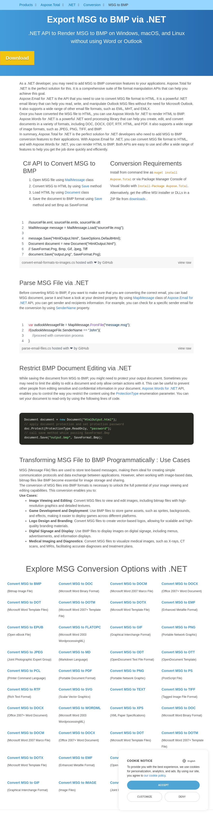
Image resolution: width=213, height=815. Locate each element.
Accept (163, 785)
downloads (137, 199)
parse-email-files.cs (37, 348)
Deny (182, 796)
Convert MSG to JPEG (25, 652)
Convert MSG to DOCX (180, 584)
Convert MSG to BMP (24, 584)
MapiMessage (143, 298)
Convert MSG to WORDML (80, 708)
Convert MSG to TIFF (178, 689)
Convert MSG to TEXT (127, 689)
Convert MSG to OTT (178, 652)
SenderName (66, 308)
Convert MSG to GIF (126, 627)
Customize (144, 796)
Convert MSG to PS (177, 671)
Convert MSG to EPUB (25, 627)
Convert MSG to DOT (24, 602)
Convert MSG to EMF (178, 602)
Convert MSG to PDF (75, 671)
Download (17, 58)
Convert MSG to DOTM (77, 602)
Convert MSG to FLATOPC (80, 627)
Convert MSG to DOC (76, 584)
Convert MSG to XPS (127, 708)
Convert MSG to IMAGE (78, 783)
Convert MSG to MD (75, 652)
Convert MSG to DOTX (128, 602)
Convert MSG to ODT (127, 652)
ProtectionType (127, 393)
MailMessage (75, 180)
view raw (184, 262)
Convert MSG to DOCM (128, 584)
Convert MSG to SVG (75, 689)
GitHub (107, 262)
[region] (106, 238)
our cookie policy (155, 775)
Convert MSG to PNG (179, 627)
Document (72, 192)
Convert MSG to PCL (24, 671)
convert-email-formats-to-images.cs (49, 262)
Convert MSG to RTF (23, 689)
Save (85, 186)
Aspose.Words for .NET (160, 388)
